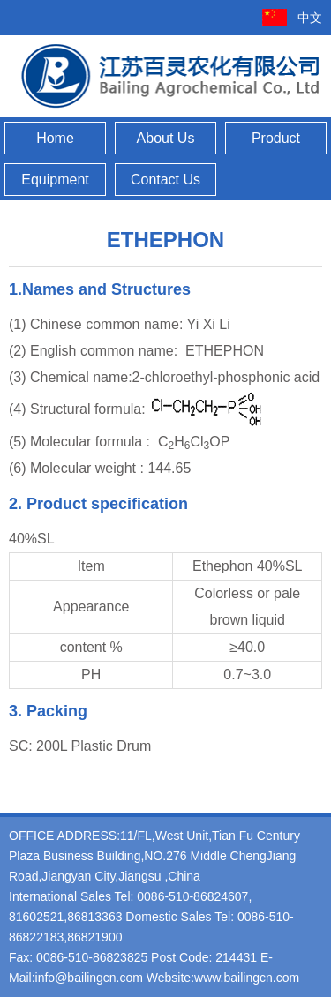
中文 (309, 18)
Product (276, 138)
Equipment (55, 179)
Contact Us (165, 179)
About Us (166, 138)
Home (55, 138)
